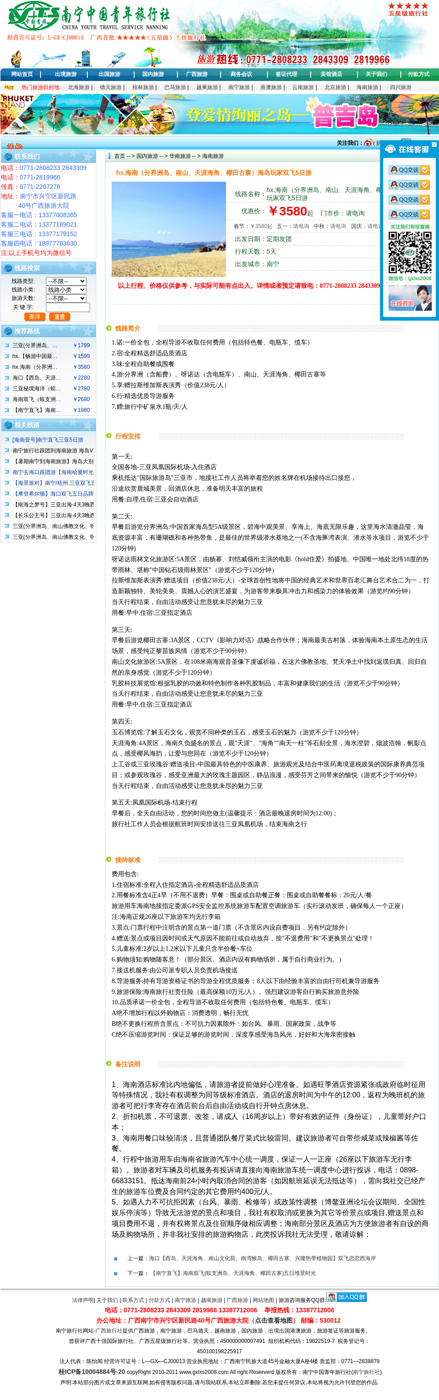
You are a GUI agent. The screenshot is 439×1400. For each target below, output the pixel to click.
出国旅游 (109, 74)
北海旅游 (79, 87)
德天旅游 (111, 87)
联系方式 (133, 1300)
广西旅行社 (108, 1331)
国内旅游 (153, 74)
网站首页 (22, 74)
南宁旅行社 (366, 1372)
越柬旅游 (207, 87)
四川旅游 (401, 87)
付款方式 (419, 74)
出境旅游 (66, 74)
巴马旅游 (175, 87)
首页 (119, 156)
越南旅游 (211, 1300)
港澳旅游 (271, 87)
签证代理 (286, 74)
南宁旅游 (239, 87)
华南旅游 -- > (183, 156)
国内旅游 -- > (152, 156)
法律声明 (83, 1300)
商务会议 (241, 74)
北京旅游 (335, 87)
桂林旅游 (143, 87)
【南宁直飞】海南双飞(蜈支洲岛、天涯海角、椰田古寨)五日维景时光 (233, 1273)
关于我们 (376, 74)
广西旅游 (197, 74)
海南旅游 (367, 87)
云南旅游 (303, 87)
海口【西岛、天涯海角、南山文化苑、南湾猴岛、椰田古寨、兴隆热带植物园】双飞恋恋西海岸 (262, 1258)
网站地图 (263, 1300)
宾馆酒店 (331, 74)
